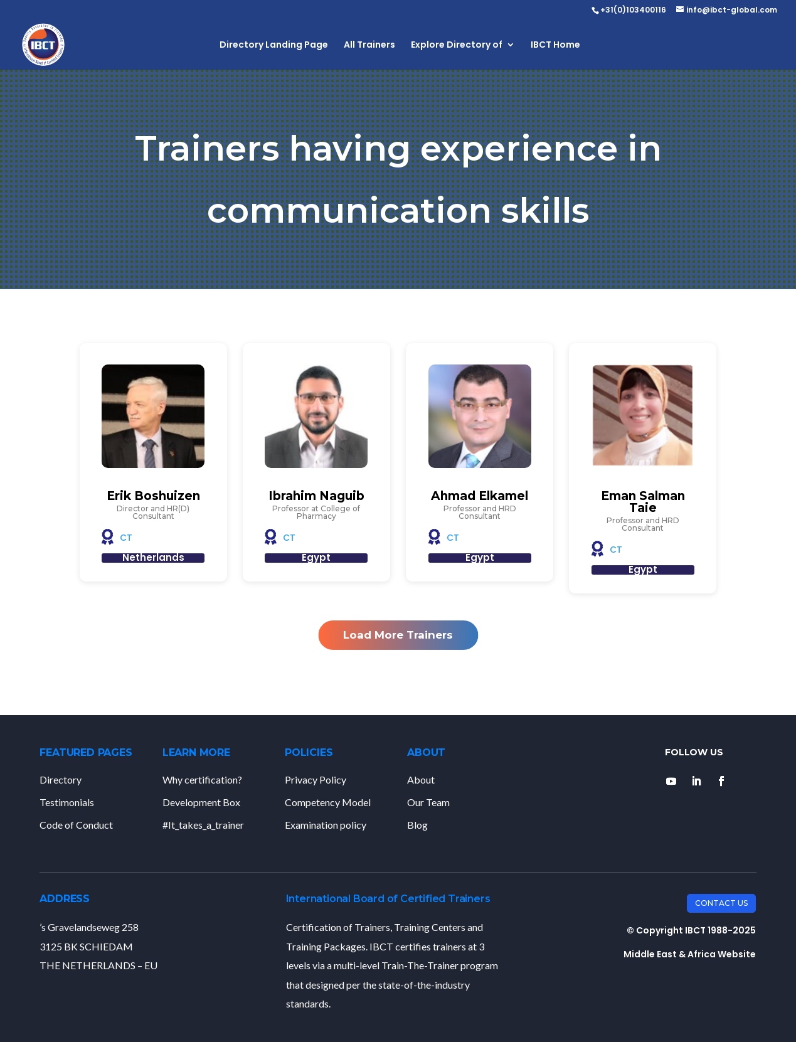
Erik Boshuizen (153, 496)
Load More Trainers (398, 635)
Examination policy (325, 825)
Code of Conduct (76, 825)
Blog (417, 825)
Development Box (201, 802)
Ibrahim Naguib (316, 496)
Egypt (316, 557)
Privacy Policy (315, 779)
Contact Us (721, 903)
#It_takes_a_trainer (203, 825)
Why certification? (202, 779)
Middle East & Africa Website (690, 954)
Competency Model (328, 802)
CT (126, 537)
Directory (61, 779)
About (421, 779)
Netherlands (153, 557)
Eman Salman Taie (643, 502)
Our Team (428, 802)
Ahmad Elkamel (479, 496)
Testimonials (67, 802)
